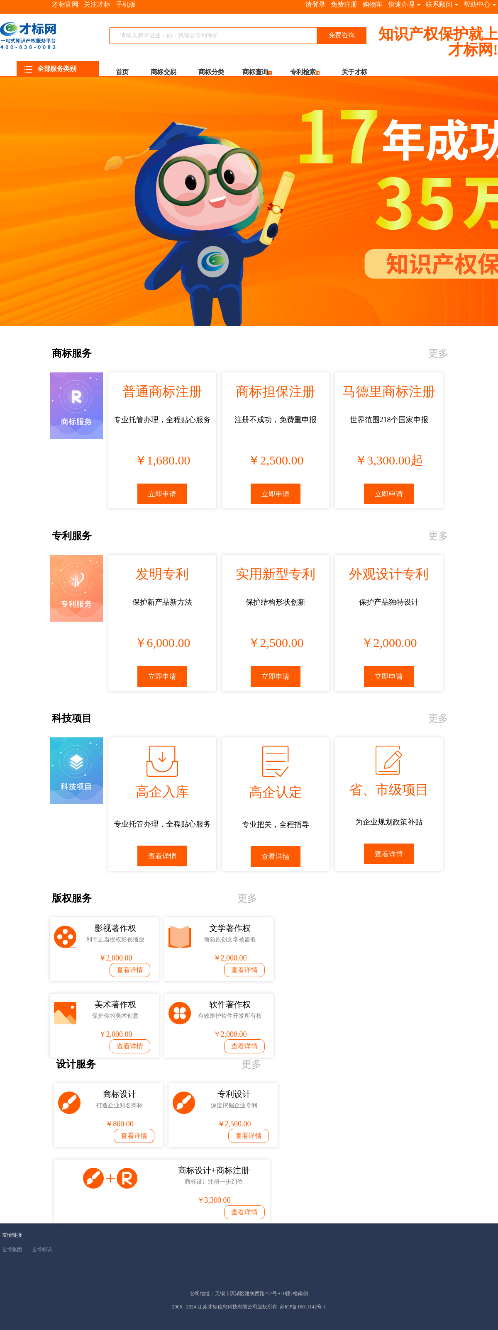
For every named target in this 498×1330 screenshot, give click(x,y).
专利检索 (303, 71)
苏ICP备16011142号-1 (303, 1307)
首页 (122, 71)
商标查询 (255, 71)
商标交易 (163, 71)
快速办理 (404, 4)
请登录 (315, 4)
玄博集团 (12, 1249)
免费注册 (344, 4)
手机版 (126, 4)
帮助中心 (480, 4)
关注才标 (97, 4)
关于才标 (354, 71)
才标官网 (65, 4)
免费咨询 (341, 35)
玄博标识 (42, 1249)
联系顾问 (442, 4)
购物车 (373, 4)
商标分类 (211, 71)
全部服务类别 (50, 68)
